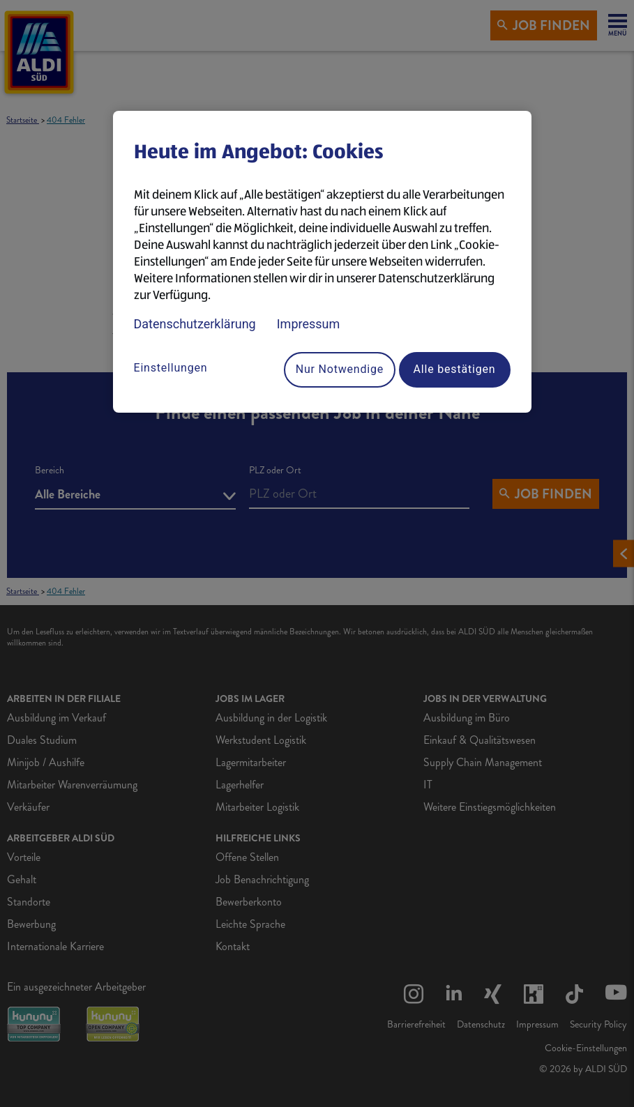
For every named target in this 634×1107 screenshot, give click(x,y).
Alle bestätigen (455, 369)
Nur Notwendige (340, 369)
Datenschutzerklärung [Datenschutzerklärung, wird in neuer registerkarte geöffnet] (195, 323)
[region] (322, 262)
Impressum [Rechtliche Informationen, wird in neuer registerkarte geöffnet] (308, 323)
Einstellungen (171, 367)
